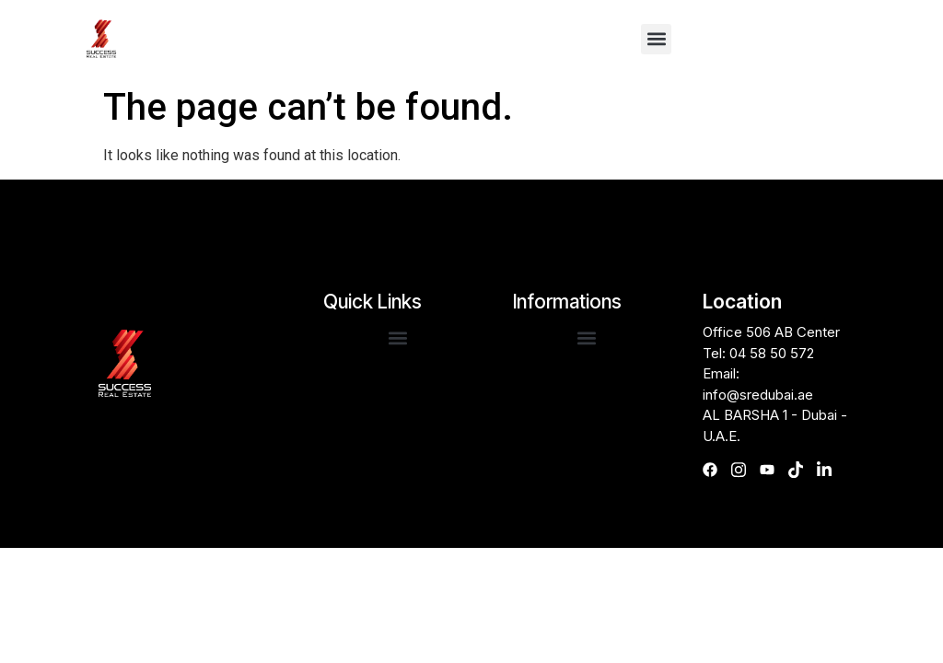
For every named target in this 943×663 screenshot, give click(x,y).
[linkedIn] (829, 469)
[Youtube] (772, 469)
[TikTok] (800, 469)
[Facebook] (715, 469)
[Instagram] (743, 469)
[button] (656, 39)
